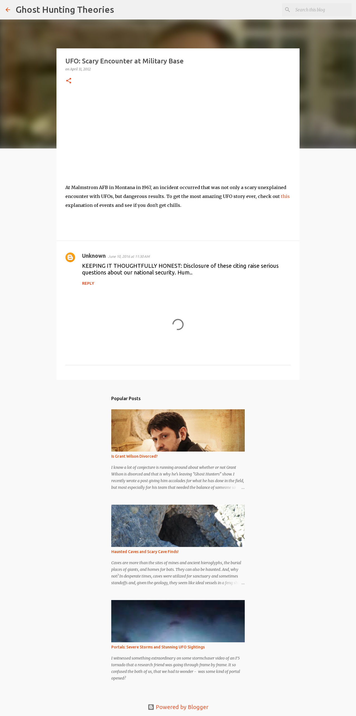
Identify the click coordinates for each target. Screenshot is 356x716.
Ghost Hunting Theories (65, 9)
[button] (68, 81)
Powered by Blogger (178, 707)
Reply (88, 283)
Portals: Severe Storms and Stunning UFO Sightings (158, 647)
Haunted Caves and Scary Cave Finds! (145, 551)
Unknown (94, 255)
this (285, 196)
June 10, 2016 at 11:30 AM (129, 256)
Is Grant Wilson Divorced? (134, 456)
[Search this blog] (322, 9)
